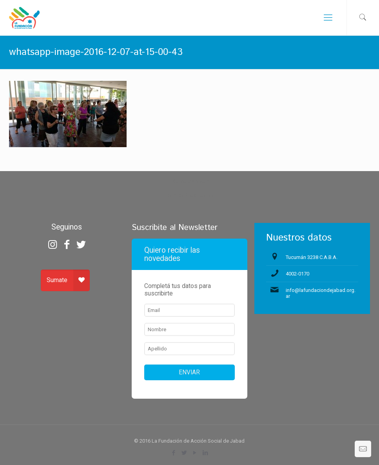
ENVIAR (189, 372)
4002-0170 (297, 274)
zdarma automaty (189, 181)
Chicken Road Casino (189, 195)
